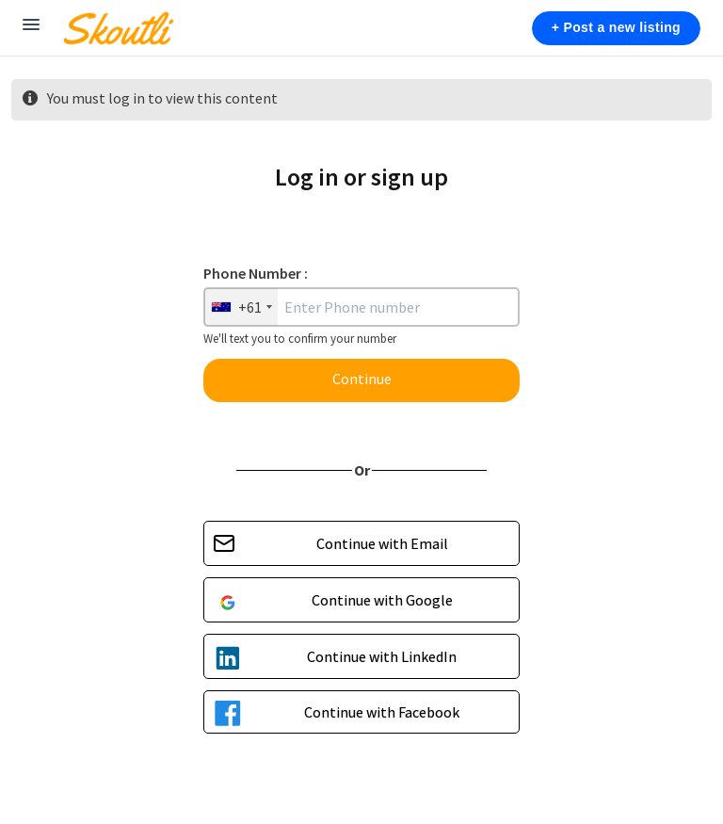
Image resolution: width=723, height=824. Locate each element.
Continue (362, 378)
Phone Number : (255, 273)
